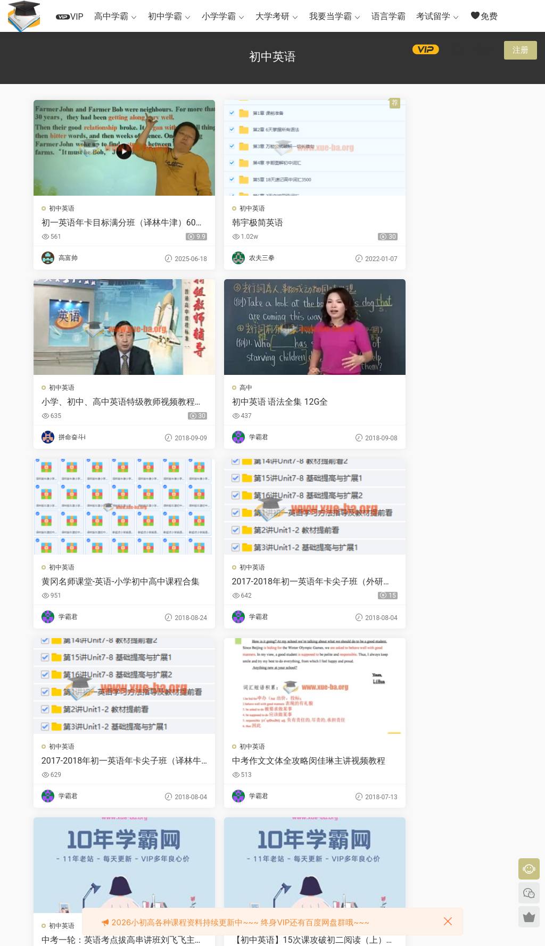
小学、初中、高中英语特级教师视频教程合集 (431, 222)
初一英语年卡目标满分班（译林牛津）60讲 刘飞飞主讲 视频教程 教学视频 (110, 222)
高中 (56, 388)
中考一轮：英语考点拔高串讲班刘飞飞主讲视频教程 (431, 583)
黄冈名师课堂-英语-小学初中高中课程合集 (271, 403)
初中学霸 (165, 16)
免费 (484, 15)
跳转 (349, 839)
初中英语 (63, 208)
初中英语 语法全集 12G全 (91, 403)
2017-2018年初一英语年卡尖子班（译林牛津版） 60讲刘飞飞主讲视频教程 (108, 583)
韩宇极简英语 (230, 222)
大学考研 (272, 16)
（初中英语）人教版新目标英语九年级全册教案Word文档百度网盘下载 (432, 763)
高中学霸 (111, 16)
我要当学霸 (330, 16)
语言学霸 (388, 16)
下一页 (295, 839)
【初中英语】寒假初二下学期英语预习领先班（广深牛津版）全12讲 (269, 763)
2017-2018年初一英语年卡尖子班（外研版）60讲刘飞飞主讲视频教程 (431, 403)
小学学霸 (219, 16)
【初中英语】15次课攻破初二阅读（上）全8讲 (107, 763)
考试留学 (433, 16)
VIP (70, 17)
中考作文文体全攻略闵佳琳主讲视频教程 (269, 583)
